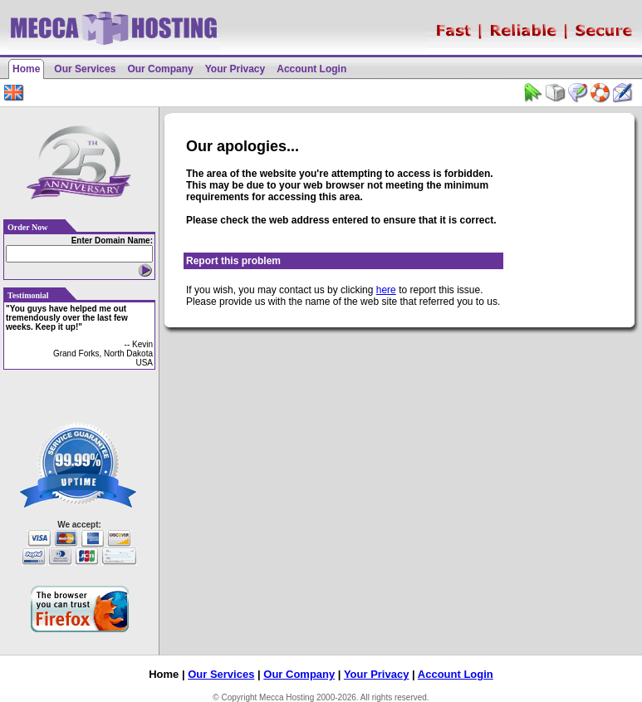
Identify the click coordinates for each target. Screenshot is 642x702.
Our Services (84, 69)
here (386, 290)
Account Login (311, 69)
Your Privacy (235, 69)
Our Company (160, 69)
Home (26, 69)
